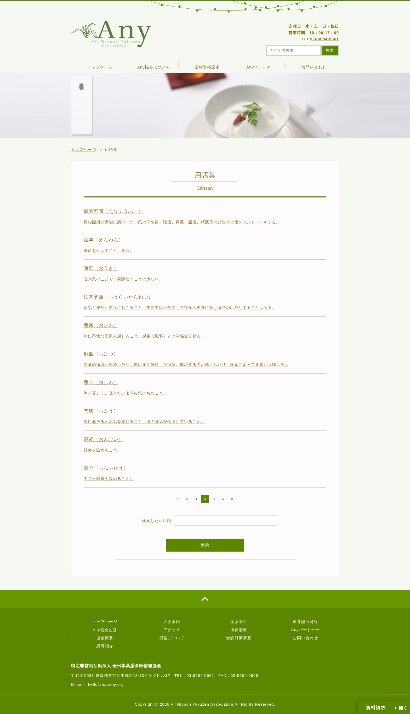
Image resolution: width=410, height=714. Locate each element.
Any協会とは (105, 629)
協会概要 (104, 638)
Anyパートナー (260, 67)
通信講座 (238, 629)
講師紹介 (104, 646)
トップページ (99, 67)
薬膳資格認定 (207, 67)
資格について (171, 638)
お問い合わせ (314, 67)
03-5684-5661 (325, 39)
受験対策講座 (238, 638)
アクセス (171, 629)
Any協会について (153, 67)
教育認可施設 (305, 621)
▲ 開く (400, 708)
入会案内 (171, 621)
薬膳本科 (238, 621)
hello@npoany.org (106, 684)
